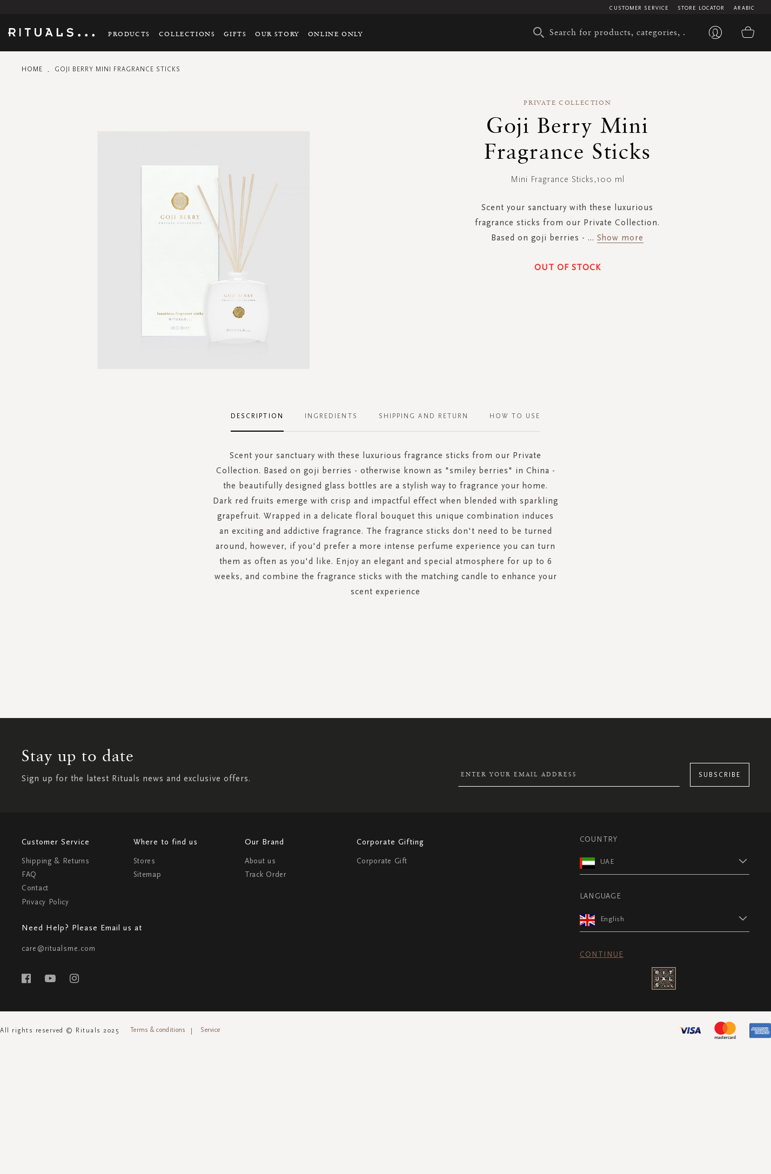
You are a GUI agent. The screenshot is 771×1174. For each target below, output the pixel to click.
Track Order (265, 874)
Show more (620, 237)
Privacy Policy (45, 902)
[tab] (262, 416)
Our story (277, 34)
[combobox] (611, 32)
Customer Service (638, 8)
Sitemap (147, 874)
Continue (601, 954)
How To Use (515, 416)
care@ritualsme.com (59, 948)
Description (257, 416)
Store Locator (701, 8)
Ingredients (331, 416)
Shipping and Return (424, 416)
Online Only (335, 34)
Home (32, 69)
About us (260, 861)
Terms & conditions (157, 1030)
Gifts (235, 34)
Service (210, 1030)
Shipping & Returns (56, 861)
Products (129, 34)
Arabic (744, 8)
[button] (674, 861)
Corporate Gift (382, 861)
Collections (187, 34)
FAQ (29, 874)
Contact (35, 888)
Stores (144, 861)
